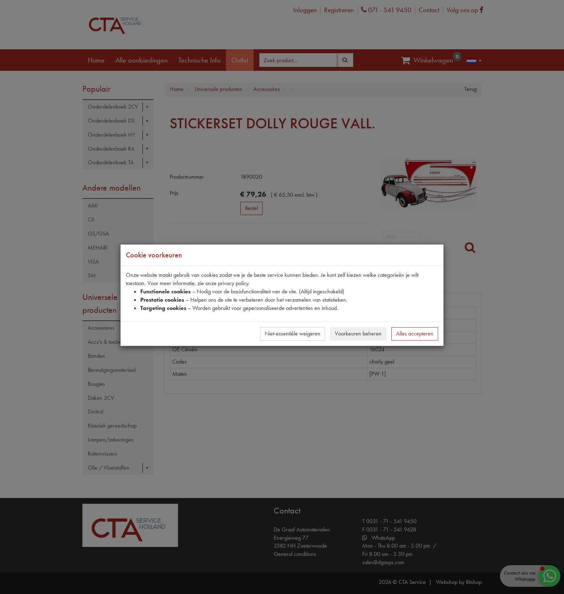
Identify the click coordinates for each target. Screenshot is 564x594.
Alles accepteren (414, 333)
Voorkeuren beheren (358, 333)
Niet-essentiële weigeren (292, 333)
